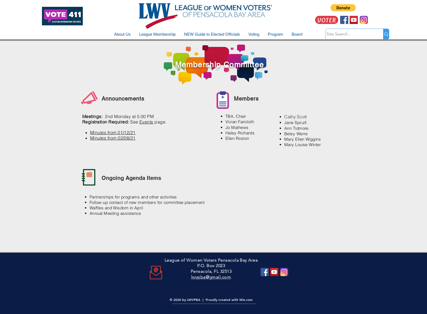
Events (146, 122)
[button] (343, 7)
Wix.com (245, 299)
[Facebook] (265, 272)
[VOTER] (326, 20)
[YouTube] (274, 272)
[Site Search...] (349, 34)
